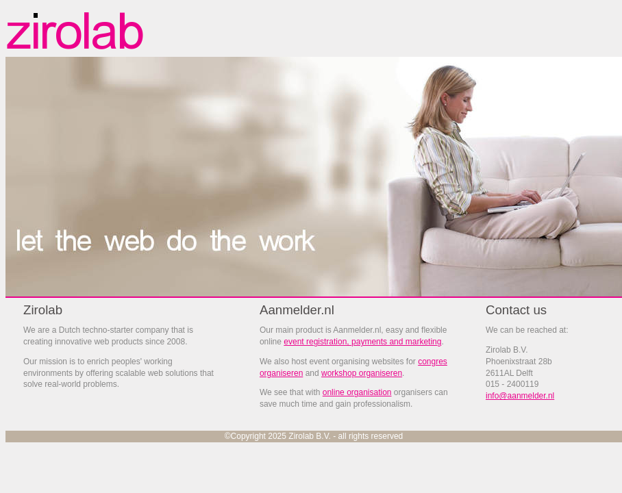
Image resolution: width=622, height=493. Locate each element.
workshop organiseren (361, 373)
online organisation (357, 392)
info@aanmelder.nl (520, 396)
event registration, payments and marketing (362, 341)
